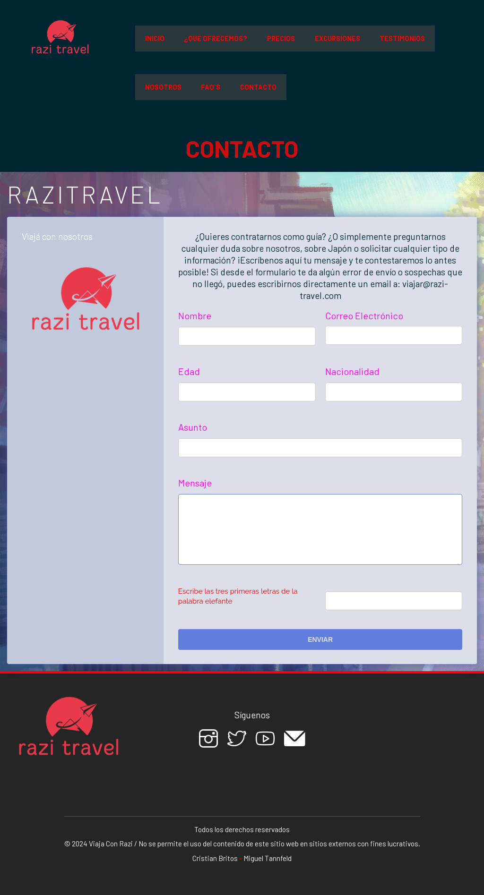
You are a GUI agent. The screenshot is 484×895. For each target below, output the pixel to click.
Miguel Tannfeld (267, 858)
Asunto (192, 427)
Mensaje (195, 482)
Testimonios (402, 38)
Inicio (154, 38)
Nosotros (163, 87)
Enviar (320, 639)
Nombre (194, 315)
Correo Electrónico (364, 315)
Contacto (258, 87)
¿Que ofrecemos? (215, 38)
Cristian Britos (215, 858)
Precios (281, 38)
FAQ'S (210, 87)
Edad (189, 371)
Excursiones (337, 38)
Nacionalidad (352, 371)
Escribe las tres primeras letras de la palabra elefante (238, 596)
